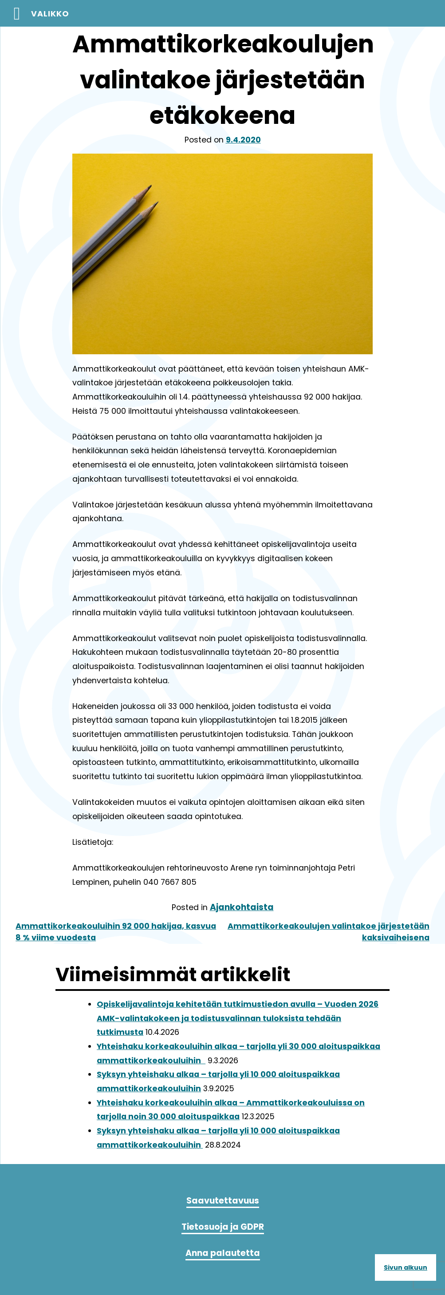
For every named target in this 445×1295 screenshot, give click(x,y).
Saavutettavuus (222, 1201)
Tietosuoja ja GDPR (222, 1227)
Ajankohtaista (242, 907)
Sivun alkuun (405, 1267)
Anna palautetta (222, 1253)
